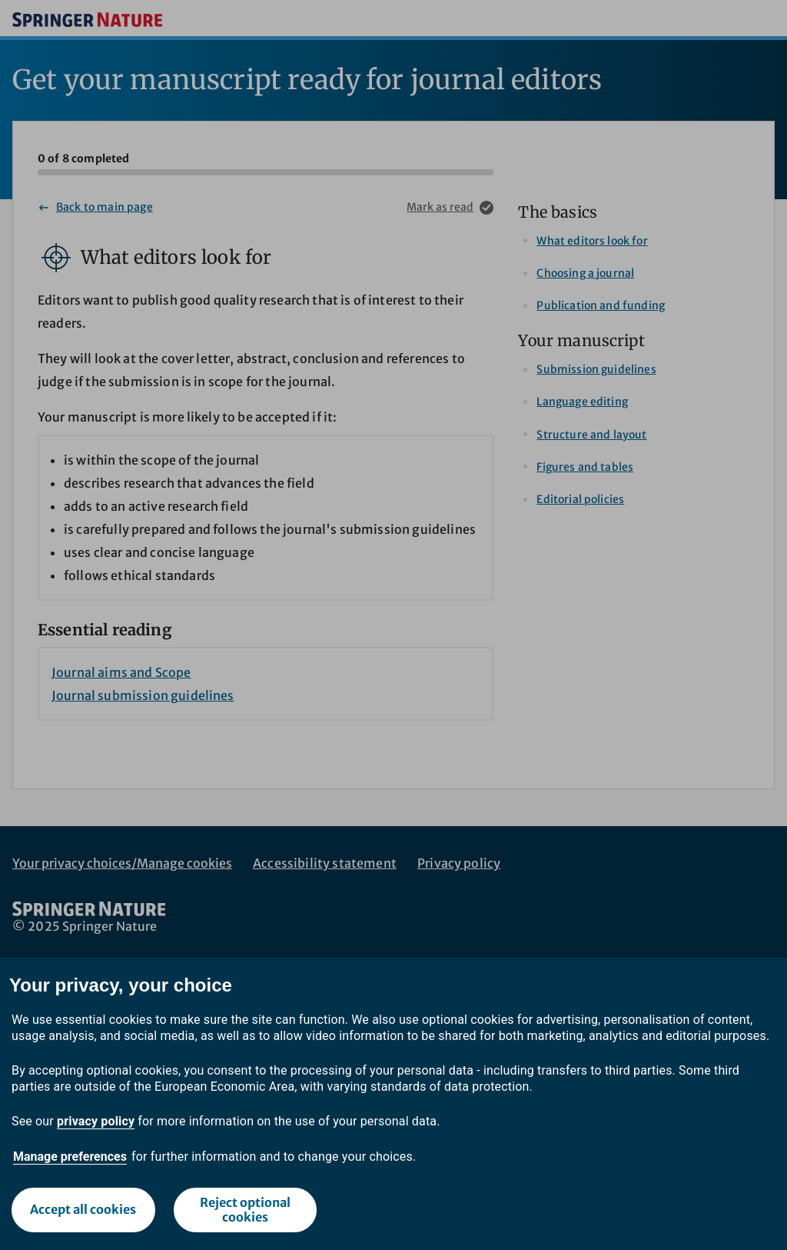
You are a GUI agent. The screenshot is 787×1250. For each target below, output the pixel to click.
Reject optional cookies (245, 1210)
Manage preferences (70, 1156)
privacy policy (95, 1121)
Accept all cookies (83, 1209)
